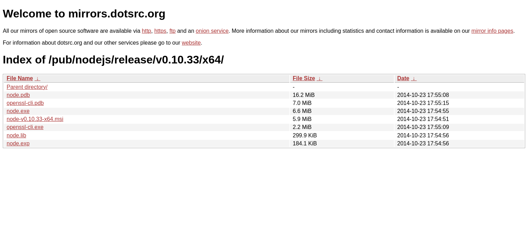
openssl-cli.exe (25, 127)
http (146, 31)
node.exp (18, 143)
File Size (304, 78)
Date (403, 78)
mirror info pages (492, 31)
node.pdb (18, 95)
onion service (212, 31)
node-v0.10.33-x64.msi (35, 119)
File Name (20, 78)
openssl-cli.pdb (25, 103)
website (191, 43)
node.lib (16, 135)
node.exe (18, 111)
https (160, 31)
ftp (172, 31)
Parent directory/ (27, 87)
